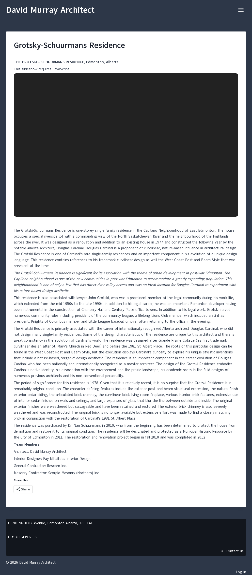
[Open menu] (241, 9)
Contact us (235, 551)
